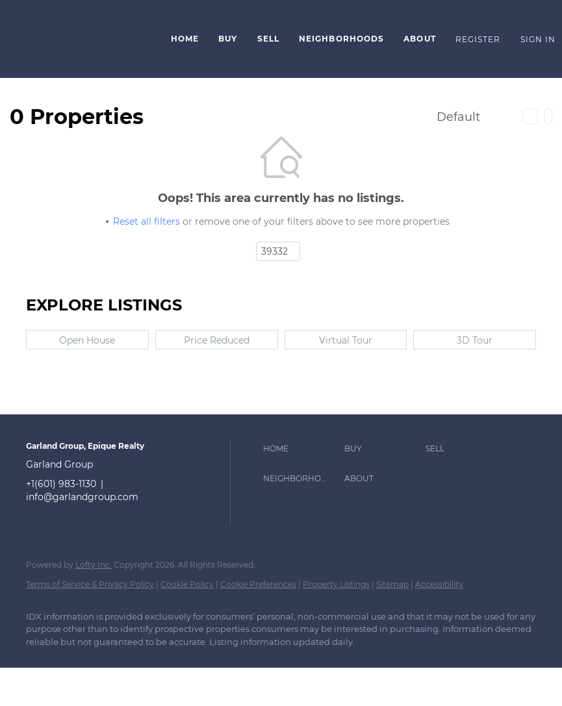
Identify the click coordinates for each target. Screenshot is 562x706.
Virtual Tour (345, 340)
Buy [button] (227, 39)
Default (458, 117)
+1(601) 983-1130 (61, 484)
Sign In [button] (538, 39)
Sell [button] (268, 39)
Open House (87, 340)
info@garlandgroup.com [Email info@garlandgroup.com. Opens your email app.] (82, 497)
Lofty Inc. (93, 565)
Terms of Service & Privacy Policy (90, 584)
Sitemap (392, 584)
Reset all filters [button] (146, 221)
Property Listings (336, 584)
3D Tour (474, 340)
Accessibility (439, 584)
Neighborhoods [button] (341, 39)
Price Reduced (216, 340)
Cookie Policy (187, 584)
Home (185, 39)
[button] (82, 39)
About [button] (419, 39)
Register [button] (478, 39)
